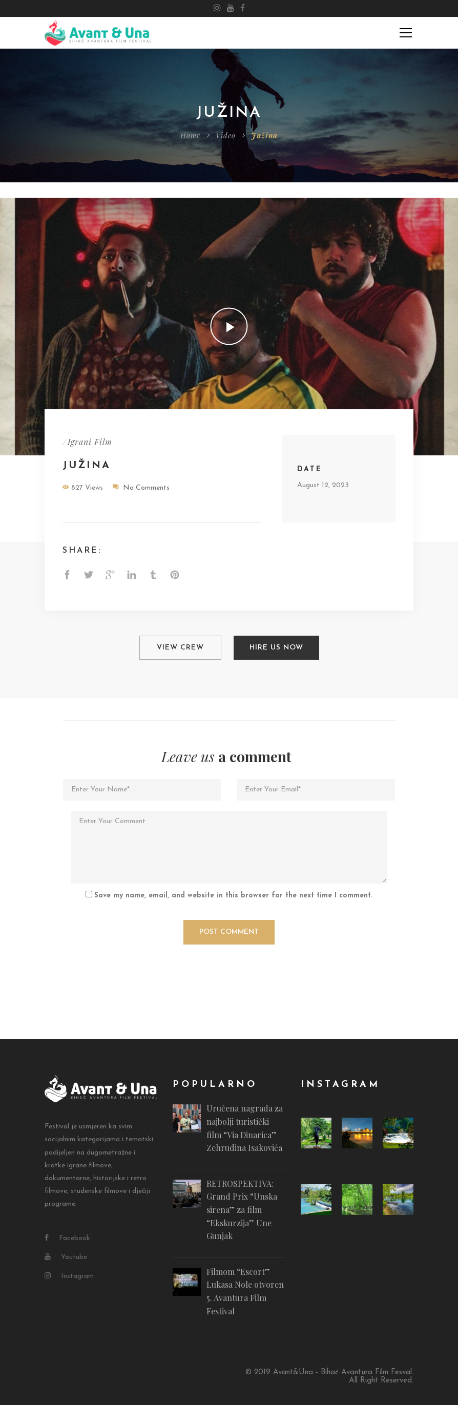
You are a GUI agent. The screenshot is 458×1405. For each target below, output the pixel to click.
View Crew (180, 645)
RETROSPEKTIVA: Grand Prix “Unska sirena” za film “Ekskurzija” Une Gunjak (241, 1206)
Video (226, 135)
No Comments (146, 488)
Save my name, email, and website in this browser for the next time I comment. (233, 892)
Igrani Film (90, 441)
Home (190, 135)
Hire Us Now (276, 645)
